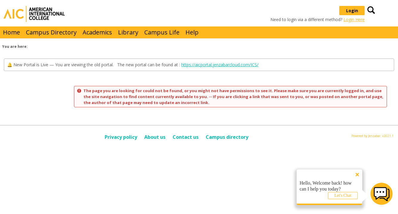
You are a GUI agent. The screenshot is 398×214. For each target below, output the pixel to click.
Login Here (354, 19)
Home (11, 32)
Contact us (186, 137)
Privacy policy (121, 137)
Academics (97, 32)
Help (192, 32)
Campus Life (161, 32)
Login (352, 10)
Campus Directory (51, 32)
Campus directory (227, 137)
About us (154, 137)
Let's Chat (342, 195)
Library (128, 32)
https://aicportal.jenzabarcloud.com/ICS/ (219, 64)
